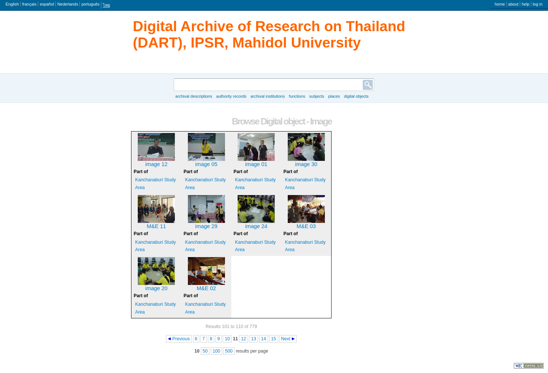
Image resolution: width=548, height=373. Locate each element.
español (47, 4)
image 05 (206, 164)
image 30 (306, 164)
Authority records (231, 96)
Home (500, 4)
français (29, 4)
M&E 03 (306, 226)
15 (273, 338)
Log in (537, 4)
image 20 (156, 288)
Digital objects (356, 96)
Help (525, 4)
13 (253, 338)
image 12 (156, 164)
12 (243, 338)
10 (227, 338)
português (90, 4)
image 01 (256, 164)
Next (285, 338)
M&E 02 (206, 288)
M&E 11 (156, 226)
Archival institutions (268, 96)
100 (216, 351)
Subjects (316, 96)
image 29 (206, 226)
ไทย (106, 5)
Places (334, 96)
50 (205, 351)
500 (228, 351)
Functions (297, 96)
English (12, 4)
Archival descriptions (193, 96)
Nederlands (67, 4)
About (513, 4)
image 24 (256, 226)
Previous (181, 338)
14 (263, 338)
